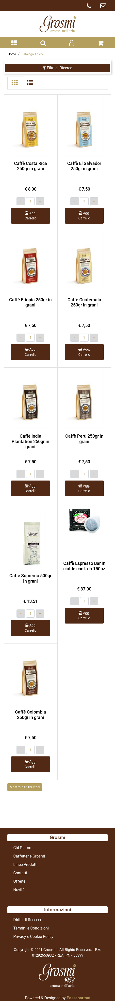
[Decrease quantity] (20, 201)
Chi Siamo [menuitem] (22, 847)
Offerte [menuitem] (19, 881)
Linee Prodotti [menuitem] (25, 864)
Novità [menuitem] (19, 889)
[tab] (15, 82)
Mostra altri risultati (25, 787)
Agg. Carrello (30, 215)
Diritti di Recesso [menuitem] (27, 919)
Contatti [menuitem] (20, 873)
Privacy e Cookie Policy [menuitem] (33, 936)
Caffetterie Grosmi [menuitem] (29, 856)
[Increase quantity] (40, 201)
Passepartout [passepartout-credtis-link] (78, 998)
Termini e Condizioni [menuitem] (31, 928)
